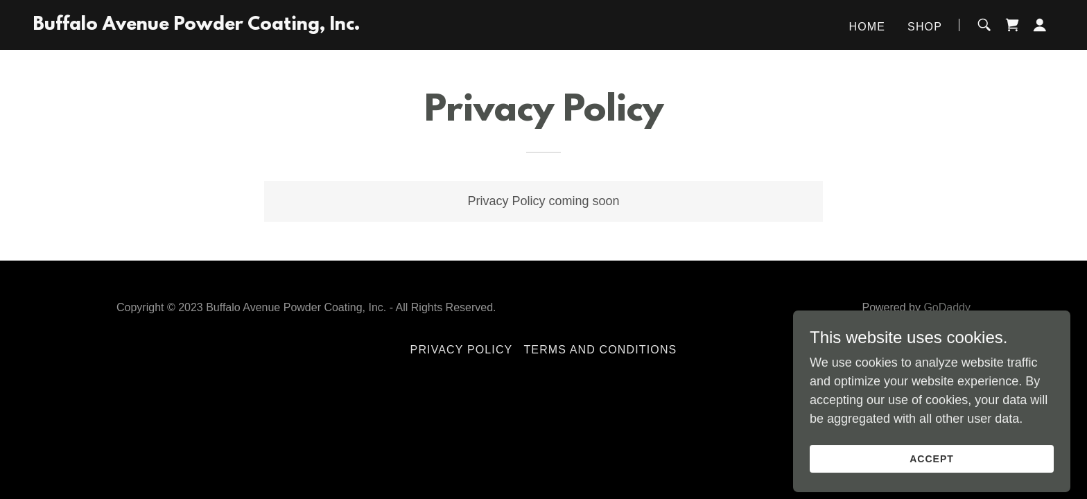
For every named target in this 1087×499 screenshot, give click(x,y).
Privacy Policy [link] (461, 350)
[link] (196, 26)
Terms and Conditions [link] (600, 350)
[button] (1040, 25)
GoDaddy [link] (947, 307)
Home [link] (867, 27)
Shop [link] (924, 27)
